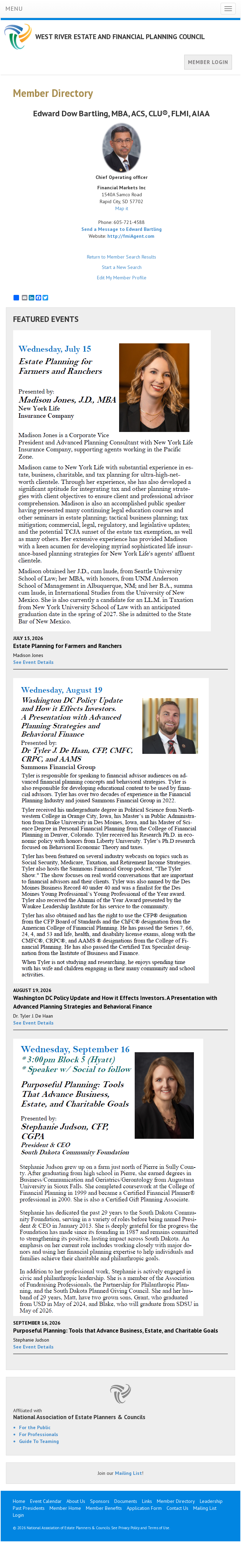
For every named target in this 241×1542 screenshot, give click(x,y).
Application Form (144, 1508)
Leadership (211, 1501)
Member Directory (176, 1501)
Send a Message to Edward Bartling (121, 229)
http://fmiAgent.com (130, 236)
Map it (121, 208)
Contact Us (177, 1508)
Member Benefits (104, 1508)
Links (147, 1501)
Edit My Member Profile (121, 277)
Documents (125, 1501)
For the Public (35, 1427)
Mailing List (128, 1473)
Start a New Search (122, 267)
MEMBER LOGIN (208, 62)
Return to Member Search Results (121, 257)
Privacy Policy (129, 1527)
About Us (75, 1501)
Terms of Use (158, 1527)
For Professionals (38, 1434)
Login (18, 1515)
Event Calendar (46, 1501)
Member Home (65, 1508)
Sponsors (99, 1501)
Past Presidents (29, 1508)
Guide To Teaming (39, 1441)
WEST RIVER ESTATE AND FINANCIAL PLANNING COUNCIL (120, 36)
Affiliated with (120, 1414)
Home (19, 1501)
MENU (14, 8)
